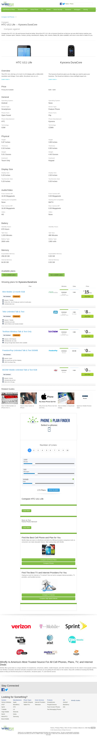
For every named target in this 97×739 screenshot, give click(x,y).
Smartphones (49, 702)
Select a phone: (49, 425)
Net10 (3, 713)
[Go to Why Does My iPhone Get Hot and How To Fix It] (47, 398)
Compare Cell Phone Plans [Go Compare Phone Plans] (49, 560)
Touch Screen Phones (52, 706)
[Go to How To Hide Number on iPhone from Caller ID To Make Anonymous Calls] (9, 398)
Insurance (68, 9)
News (67, 4)
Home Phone (34, 9)
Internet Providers (39, 702)
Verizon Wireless (6, 702)
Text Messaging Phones (52, 709)
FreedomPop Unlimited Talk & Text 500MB (20, 350)
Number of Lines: (48, 445)
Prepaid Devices (50, 704)
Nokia (14, 713)
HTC (14, 706)
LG (13, 709)
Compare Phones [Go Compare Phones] (48, 563)
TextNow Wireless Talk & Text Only (16, 331)
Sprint (3, 706)
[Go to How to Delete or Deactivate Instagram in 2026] (66, 398)
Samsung (15, 716)
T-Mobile (3, 709)
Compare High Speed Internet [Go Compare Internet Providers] (48, 598)
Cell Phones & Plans (9, 9)
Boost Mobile (5, 718)
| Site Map (87, 727)
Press (71, 4)
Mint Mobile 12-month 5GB (13, 292)
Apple (14, 702)
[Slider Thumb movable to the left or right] (33, 464)
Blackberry (63, 704)
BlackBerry (16, 704)
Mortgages (77, 9)
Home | (52, 727)
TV (42, 9)
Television (36, 704)
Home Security (58, 9)
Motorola (15, 711)
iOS (62, 706)
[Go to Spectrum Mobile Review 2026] (85, 398)
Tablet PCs (26, 704)
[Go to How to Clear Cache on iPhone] (28, 398)
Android (63, 702)
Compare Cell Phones (7, 17)
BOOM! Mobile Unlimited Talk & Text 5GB (19, 370)
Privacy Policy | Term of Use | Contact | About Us (69, 727)
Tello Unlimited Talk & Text (13, 312)
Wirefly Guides (72, 700)
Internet (48, 9)
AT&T (2, 704)
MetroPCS (4, 716)
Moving (85, 9)
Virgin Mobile (5, 711)
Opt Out (93, 727)
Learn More (26, 510)
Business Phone (22, 9)
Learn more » (5, 79)
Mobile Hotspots (27, 702)
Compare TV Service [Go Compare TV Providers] (48, 595)
